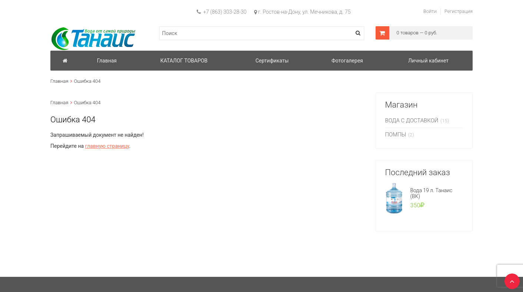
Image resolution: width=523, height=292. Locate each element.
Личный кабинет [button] (428, 61)
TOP (510, 279)
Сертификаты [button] (272, 61)
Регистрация (458, 11)
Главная (59, 81)
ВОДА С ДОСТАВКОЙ (412, 120)
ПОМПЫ (395, 134)
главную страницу (107, 146)
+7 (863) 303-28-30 (222, 12)
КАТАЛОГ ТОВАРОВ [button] (184, 61)
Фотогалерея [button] (347, 61)
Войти (430, 11)
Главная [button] (107, 61)
